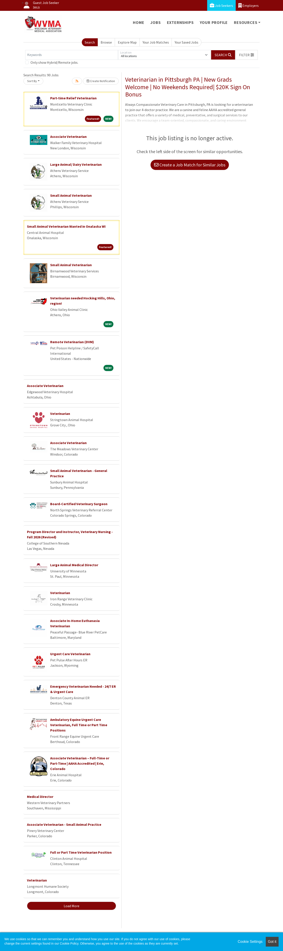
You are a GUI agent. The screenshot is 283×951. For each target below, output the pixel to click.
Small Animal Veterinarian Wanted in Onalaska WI (66, 226)
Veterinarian (60, 413)
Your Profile (214, 22)
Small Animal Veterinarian (71, 195)
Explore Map (127, 42)
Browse (106, 42)
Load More (71, 906)
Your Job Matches (156, 42)
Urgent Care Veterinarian (70, 654)
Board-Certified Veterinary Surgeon (78, 504)
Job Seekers (221, 5)
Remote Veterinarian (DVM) (72, 342)
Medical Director (40, 796)
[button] (246, 55)
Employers (248, 5)
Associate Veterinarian (68, 136)
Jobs (155, 22)
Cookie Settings (250, 941)
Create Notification (101, 81)
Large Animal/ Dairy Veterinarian (76, 164)
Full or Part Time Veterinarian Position (81, 852)
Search (90, 42)
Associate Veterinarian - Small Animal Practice (64, 824)
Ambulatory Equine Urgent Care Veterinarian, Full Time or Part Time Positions (78, 724)
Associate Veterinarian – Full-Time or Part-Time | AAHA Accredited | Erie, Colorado (79, 763)
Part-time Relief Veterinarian (73, 98)
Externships (180, 22)
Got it (272, 941)
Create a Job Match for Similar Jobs (189, 164)
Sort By (32, 81)
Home (138, 22)
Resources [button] (245, 22)
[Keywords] (71, 55)
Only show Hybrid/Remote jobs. (54, 62)
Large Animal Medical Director (74, 565)
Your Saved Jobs (186, 42)
